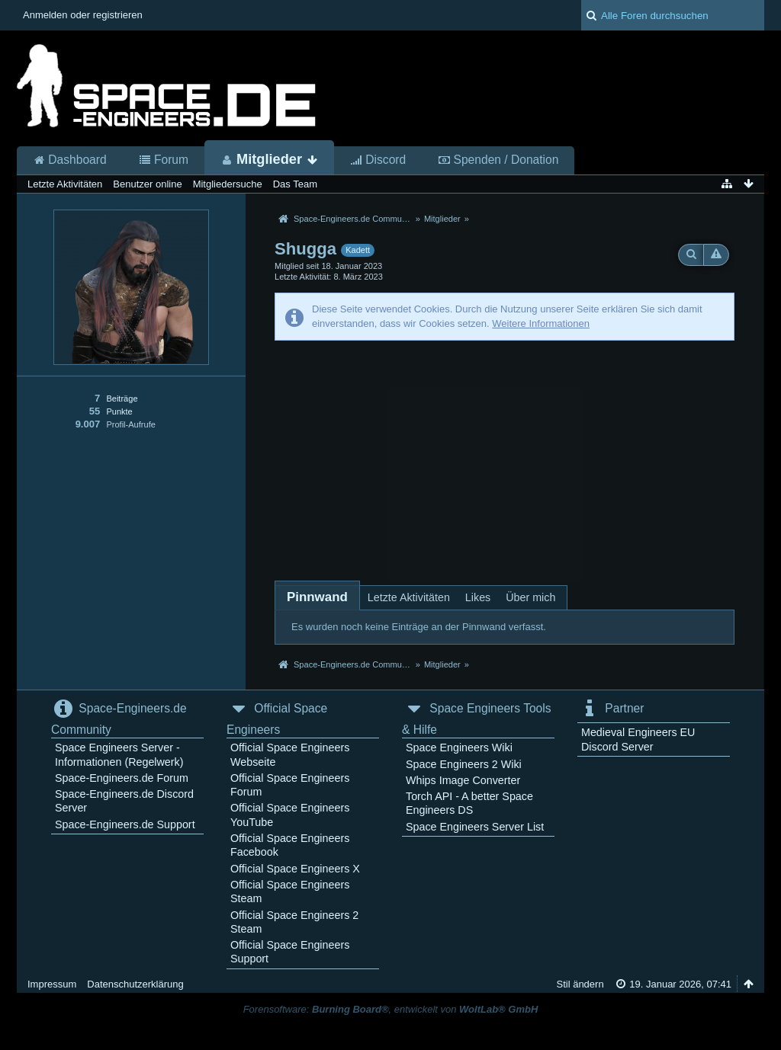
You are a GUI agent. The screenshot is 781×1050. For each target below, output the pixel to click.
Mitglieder (269, 159)
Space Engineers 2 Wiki (464, 764)
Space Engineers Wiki (459, 747)
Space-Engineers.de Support (125, 824)
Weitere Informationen (541, 323)
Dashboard (70, 160)
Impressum (51, 984)
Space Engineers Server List (475, 827)
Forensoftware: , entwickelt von (390, 1009)
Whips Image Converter (463, 780)
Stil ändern (579, 984)
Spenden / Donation (498, 160)
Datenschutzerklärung (135, 984)
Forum (163, 160)
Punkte (119, 411)
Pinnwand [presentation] (317, 597)
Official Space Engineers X (295, 869)
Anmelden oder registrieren (83, 15)
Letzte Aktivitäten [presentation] (409, 597)
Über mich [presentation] (530, 597)
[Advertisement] (504, 455)
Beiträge (121, 398)
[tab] (317, 597)
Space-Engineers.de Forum (121, 778)
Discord (378, 160)
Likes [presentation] (477, 597)
